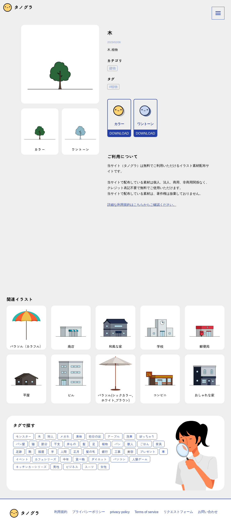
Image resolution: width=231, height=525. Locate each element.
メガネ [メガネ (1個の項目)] (64, 436)
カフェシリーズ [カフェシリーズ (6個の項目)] (45, 459)
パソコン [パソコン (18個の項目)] (119, 459)
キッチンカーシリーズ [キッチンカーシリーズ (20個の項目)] (31, 467)
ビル (71, 376)
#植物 (113, 87)
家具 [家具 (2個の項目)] (159, 444)
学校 (160, 327)
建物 (112, 68)
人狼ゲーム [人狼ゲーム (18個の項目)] (140, 459)
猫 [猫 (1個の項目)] (33, 444)
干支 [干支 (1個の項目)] (57, 444)
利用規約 (60, 511)
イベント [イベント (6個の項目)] (22, 459)
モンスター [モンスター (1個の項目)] (23, 436)
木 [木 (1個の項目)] (39, 436)
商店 (71, 327)
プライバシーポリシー (88, 511)
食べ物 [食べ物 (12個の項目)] (80, 459)
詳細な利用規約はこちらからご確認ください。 (141, 204)
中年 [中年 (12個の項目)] (66, 459)
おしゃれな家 (204, 376)
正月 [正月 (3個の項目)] (76, 451)
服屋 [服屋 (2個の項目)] (41, 451)
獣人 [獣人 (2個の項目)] (130, 444)
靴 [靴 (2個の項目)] (30, 451)
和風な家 (115, 327)
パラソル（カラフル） (26, 327)
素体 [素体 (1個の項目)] (79, 436)
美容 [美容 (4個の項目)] (130, 451)
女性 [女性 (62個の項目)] (104, 467)
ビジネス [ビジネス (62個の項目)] (72, 467)
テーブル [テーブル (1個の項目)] (113, 436)
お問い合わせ (208, 511)
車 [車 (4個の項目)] (163, 451)
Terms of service (146, 512)
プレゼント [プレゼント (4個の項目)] (147, 451)
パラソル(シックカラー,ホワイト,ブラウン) (115, 379)
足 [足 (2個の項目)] (93, 444)
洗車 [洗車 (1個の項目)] (129, 436)
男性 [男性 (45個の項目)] (56, 467)
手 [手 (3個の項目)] (52, 451)
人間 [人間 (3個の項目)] (64, 451)
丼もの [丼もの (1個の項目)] (71, 444)
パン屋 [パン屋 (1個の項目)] (20, 444)
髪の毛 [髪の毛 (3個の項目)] (90, 451)
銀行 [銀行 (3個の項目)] (105, 451)
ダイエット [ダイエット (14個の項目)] (99, 459)
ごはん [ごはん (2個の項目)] (144, 444)
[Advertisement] (72, 255)
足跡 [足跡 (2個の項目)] (19, 451)
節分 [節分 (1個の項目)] (44, 444)
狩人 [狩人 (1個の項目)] (50, 436)
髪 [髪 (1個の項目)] (84, 444)
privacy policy (120, 512)
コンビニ (160, 376)
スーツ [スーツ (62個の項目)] (89, 467)
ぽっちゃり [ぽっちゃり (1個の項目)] (146, 436)
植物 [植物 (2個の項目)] (105, 444)
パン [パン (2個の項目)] (117, 444)
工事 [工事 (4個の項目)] (117, 451)
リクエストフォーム (178, 511)
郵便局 (204, 327)
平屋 (26, 376)
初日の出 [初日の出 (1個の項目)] (95, 436)
